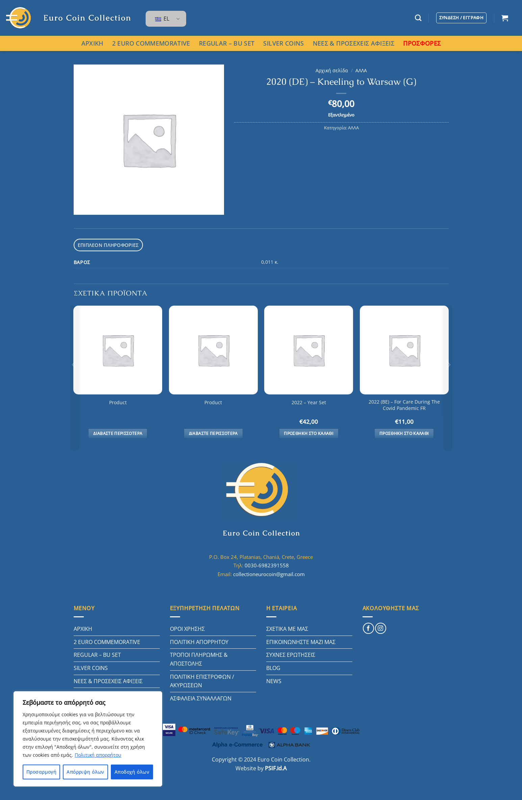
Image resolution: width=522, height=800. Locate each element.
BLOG (273, 667)
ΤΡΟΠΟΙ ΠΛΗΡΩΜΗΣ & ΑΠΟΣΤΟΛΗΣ (199, 658)
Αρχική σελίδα (332, 70)
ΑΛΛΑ (361, 70)
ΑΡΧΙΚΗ (92, 43)
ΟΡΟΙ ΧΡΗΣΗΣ (187, 628)
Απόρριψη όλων (85, 772)
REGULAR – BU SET (227, 43)
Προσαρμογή (41, 772)
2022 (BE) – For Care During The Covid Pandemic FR (404, 404)
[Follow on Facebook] (368, 627)
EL (162, 18)
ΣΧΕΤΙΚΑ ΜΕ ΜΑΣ (287, 628)
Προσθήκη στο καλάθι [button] (308, 432)
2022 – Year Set (309, 401)
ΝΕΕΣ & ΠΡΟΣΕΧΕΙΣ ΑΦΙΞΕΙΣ (353, 43)
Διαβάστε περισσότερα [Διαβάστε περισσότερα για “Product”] (117, 432)
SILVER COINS (283, 43)
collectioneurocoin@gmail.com (269, 573)
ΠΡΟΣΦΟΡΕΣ (422, 43)
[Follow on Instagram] (380, 627)
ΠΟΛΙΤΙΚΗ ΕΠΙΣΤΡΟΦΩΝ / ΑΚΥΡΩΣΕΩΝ (202, 680)
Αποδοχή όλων (132, 772)
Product (118, 401)
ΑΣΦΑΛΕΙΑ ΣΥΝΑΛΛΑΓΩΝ (200, 697)
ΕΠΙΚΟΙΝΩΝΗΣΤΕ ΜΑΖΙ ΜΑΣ (300, 641)
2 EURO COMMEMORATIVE (151, 43)
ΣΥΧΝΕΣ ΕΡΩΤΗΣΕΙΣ (290, 654)
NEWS (273, 680)
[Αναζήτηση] (418, 17)
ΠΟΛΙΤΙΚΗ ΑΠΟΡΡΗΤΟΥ (199, 641)
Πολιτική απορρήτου (98, 755)
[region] (88, 738)
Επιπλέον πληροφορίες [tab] (105, 244)
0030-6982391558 (267, 564)
